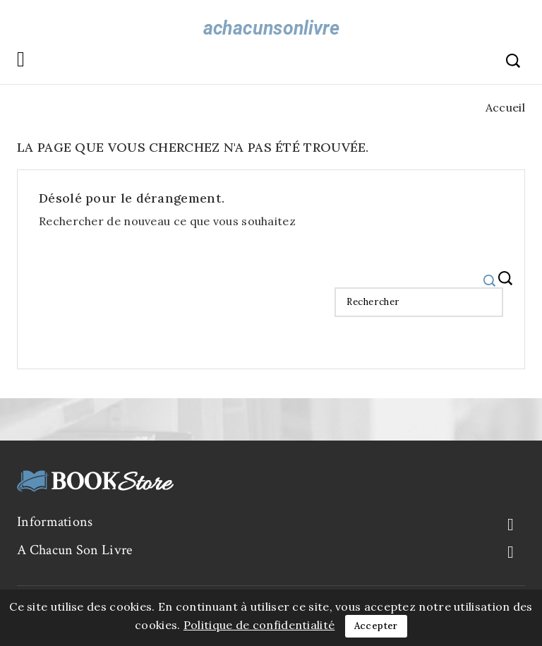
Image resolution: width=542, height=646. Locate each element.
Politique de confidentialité (259, 625)
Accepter (376, 626)
